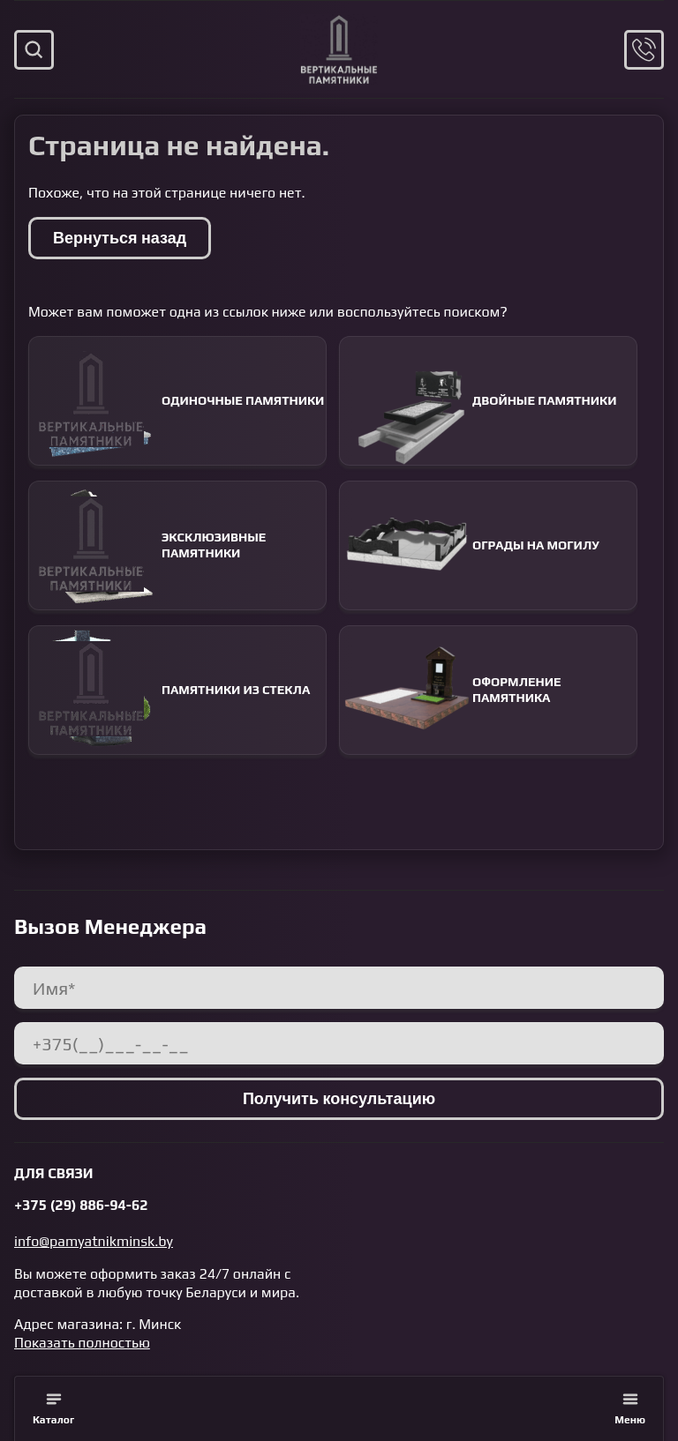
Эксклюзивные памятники (147, 545)
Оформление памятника (450, 690)
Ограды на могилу (469, 545)
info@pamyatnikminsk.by (93, 1241)
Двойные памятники (478, 401)
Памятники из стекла (169, 690)
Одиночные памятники (176, 401)
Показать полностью (82, 1342)
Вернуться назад (119, 238)
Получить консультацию (339, 1098)
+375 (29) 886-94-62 (81, 1205)
